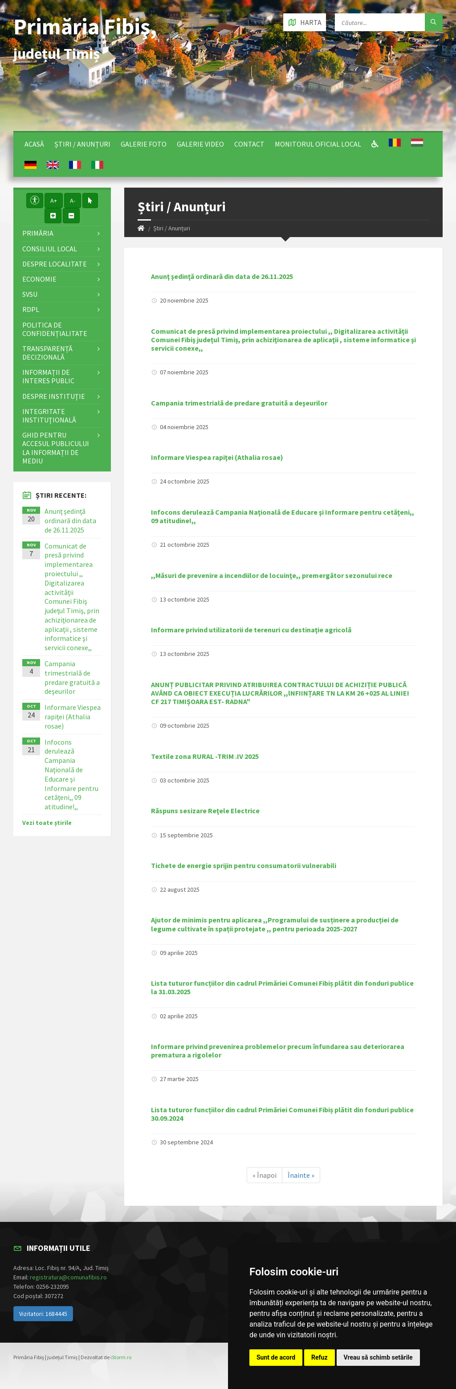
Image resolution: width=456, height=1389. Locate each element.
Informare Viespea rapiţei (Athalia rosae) (217, 457)
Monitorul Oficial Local (318, 143)
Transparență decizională (47, 352)
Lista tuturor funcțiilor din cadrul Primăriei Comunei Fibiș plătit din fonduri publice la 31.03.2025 (282, 987)
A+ (53, 201)
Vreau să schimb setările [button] (378, 1357)
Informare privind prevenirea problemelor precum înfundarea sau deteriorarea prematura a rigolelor (277, 1050)
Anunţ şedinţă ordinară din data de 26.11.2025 (222, 276)
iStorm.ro (120, 1357)
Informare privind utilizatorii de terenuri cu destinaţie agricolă (251, 629)
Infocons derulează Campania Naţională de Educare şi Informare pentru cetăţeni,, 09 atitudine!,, (282, 516)
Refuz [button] (319, 1357)
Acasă (34, 143)
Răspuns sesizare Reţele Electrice (205, 810)
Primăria (37, 233)
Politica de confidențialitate (54, 329)
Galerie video (200, 143)
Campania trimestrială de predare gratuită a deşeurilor (239, 402)
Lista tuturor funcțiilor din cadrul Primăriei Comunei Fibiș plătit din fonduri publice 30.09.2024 (282, 1114)
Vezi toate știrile (47, 823)
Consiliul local (49, 248)
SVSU (29, 294)
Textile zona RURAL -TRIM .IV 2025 (205, 756)
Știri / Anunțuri (82, 143)
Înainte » (301, 1175)
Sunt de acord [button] (275, 1357)
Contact (249, 143)
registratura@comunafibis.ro (68, 1277)
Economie (39, 279)
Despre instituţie (53, 396)
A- (72, 201)
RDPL (30, 309)
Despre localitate (54, 263)
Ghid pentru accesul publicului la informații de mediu (55, 447)
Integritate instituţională (49, 415)
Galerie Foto (144, 143)
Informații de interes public (48, 376)
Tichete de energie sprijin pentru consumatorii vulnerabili (243, 865)
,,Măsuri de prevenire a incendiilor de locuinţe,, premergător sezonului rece (271, 575)
